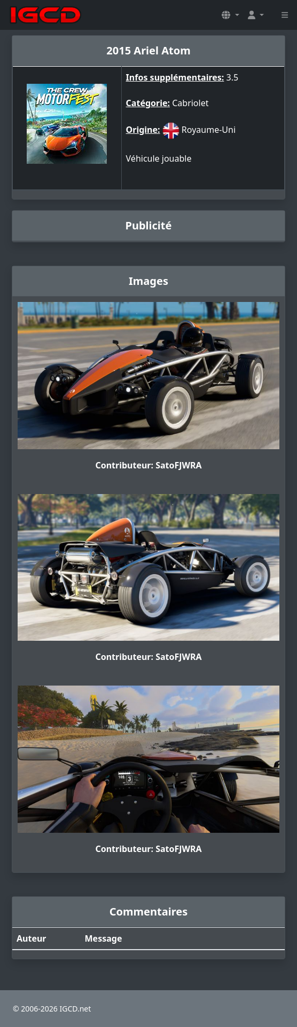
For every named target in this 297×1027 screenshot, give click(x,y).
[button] (230, 15)
